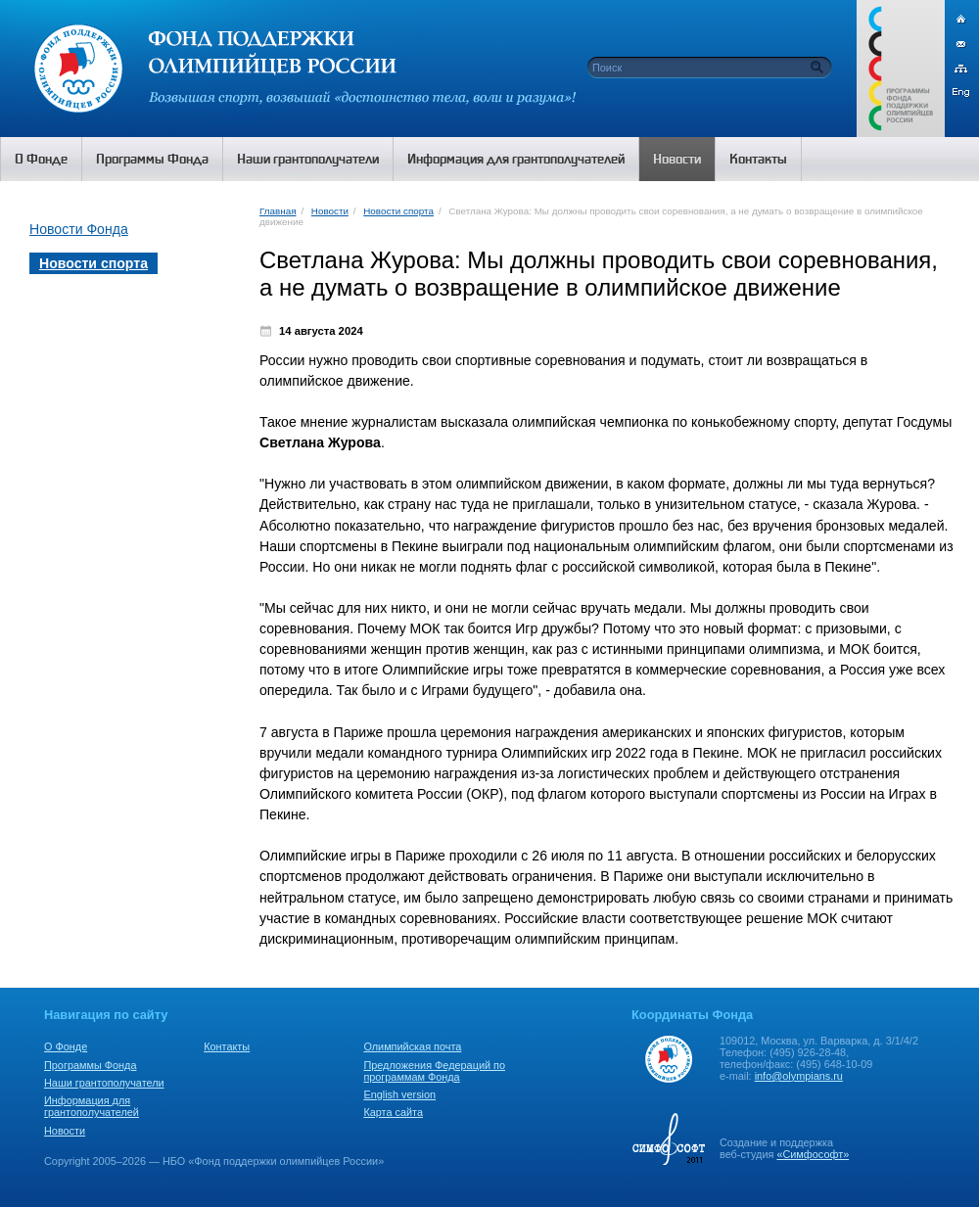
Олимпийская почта (412, 1046)
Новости (330, 211)
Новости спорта (398, 211)
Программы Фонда (90, 1065)
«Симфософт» (812, 1154)
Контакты (227, 1046)
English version (399, 1094)
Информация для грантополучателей (91, 1106)
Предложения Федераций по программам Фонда (434, 1071)
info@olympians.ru (799, 1076)
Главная (277, 211)
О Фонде (65, 1046)
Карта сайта (393, 1112)
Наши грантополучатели (104, 1083)
